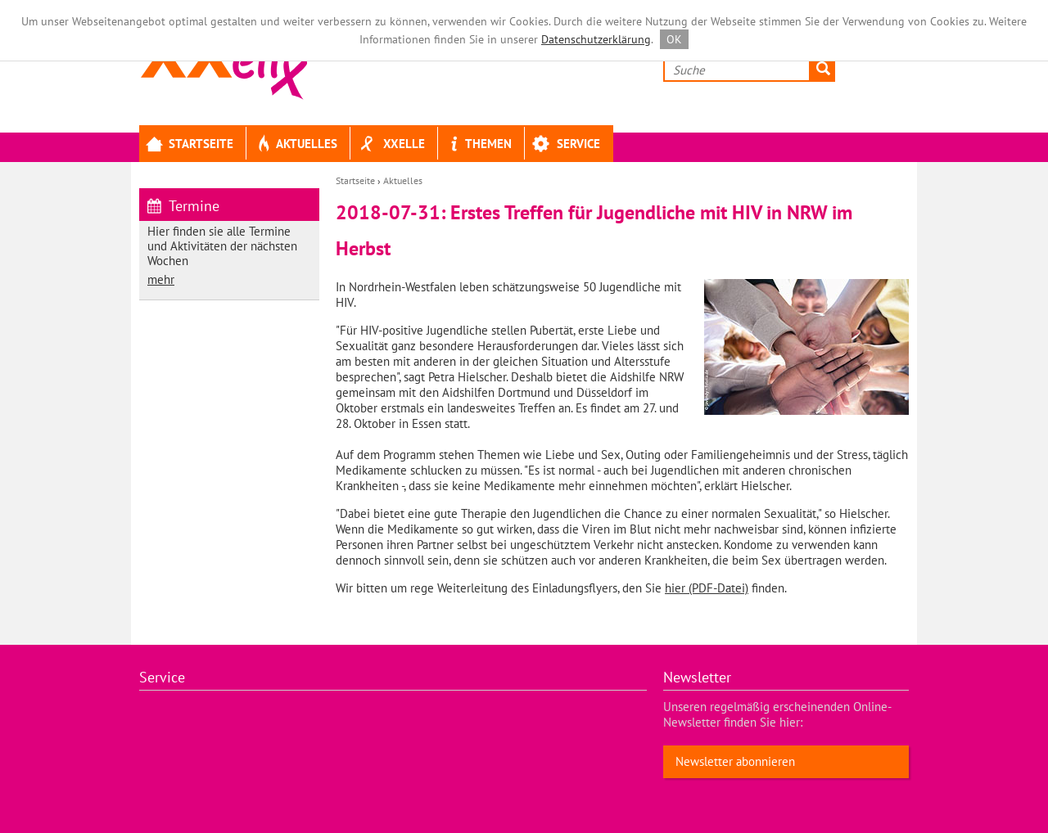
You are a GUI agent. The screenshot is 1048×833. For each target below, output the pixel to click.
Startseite (189, 144)
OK (674, 39)
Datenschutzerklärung (596, 39)
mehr (160, 279)
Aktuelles (295, 145)
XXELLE (391, 144)
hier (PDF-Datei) (706, 588)
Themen (478, 144)
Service (566, 144)
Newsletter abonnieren (735, 761)
